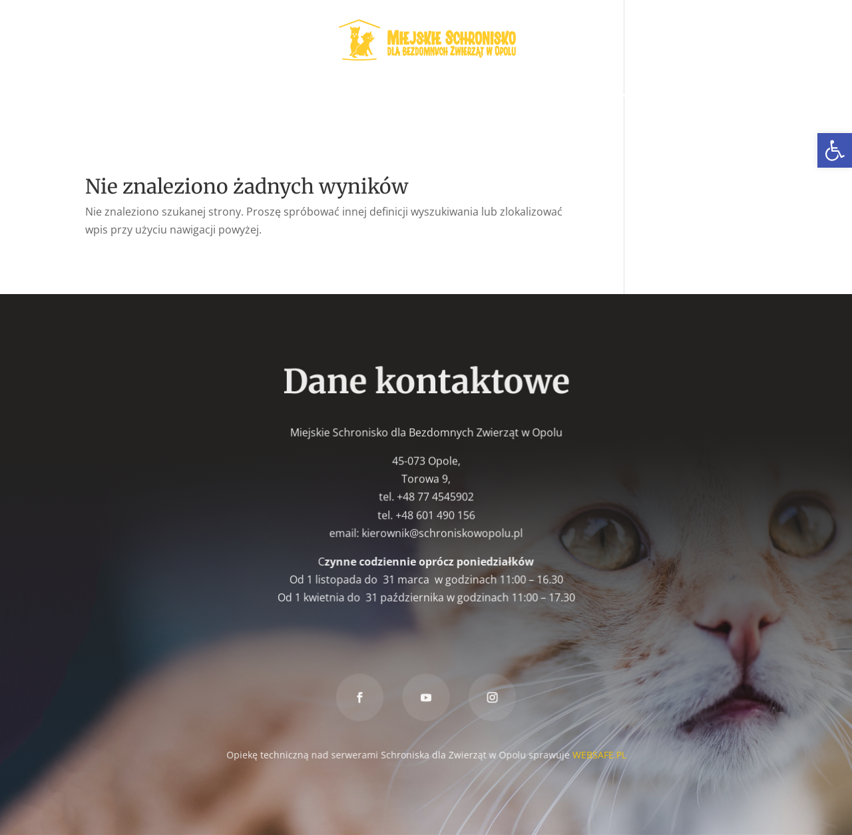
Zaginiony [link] (450, 95)
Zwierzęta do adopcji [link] (150, 95)
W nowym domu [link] (365, 95)
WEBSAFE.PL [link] (597, 753)
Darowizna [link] (713, 95)
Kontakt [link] (426, 119)
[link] (834, 150)
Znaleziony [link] (524, 95)
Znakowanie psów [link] (618, 95)
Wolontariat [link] (271, 95)
